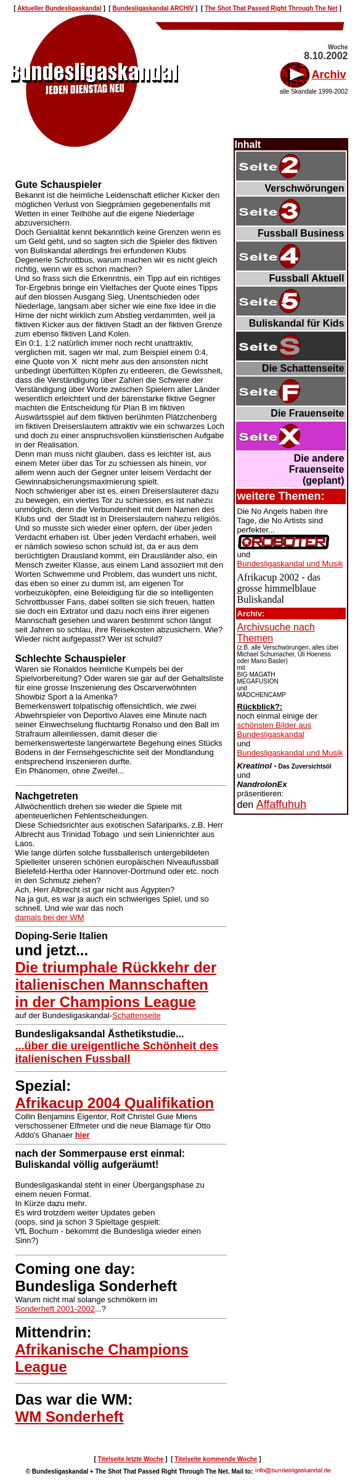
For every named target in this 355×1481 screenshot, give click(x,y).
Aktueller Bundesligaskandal (59, 8)
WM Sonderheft (69, 1416)
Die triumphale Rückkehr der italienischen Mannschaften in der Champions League (116, 984)
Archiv (328, 74)
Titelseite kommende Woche (215, 1459)
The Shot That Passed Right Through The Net (271, 8)
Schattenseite (120, 1018)
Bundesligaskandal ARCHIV (153, 8)
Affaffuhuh (281, 804)
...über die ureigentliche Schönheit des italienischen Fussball (120, 1056)
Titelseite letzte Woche (131, 1459)
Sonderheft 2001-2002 (55, 1308)
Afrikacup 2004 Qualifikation (114, 1103)
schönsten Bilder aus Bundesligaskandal (274, 729)
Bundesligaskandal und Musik (290, 563)
